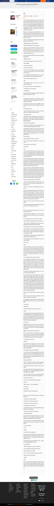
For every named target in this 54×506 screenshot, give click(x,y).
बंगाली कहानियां (33, 490)
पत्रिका (12, 125)
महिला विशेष (13, 131)
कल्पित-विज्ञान (13, 163)
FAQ (9, 491)
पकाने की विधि (13, 150)
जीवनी (12, 149)
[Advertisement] (14, 203)
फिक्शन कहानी (13, 116)
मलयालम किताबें (26, 494)
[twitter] (44, 488)
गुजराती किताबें (26, 487)
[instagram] (42, 488)
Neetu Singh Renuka (18, 16)
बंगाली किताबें (26, 493)
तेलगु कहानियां (33, 495)
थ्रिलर (12, 162)
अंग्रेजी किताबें (26, 484)
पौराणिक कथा (13, 158)
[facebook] (39, 488)
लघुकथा (12, 112)
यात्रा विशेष (13, 129)
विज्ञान (12, 173)
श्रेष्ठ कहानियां (18, 484)
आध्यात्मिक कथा (14, 114)
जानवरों (12, 169)
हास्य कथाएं (13, 123)
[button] (13, 1)
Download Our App (33, 477)
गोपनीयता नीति (11, 487)
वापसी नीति (10, 490)
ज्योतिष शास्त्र (13, 171)
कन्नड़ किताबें (25, 496)
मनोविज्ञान (13, 145)
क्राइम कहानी (13, 176)
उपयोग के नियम (11, 488)
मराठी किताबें (26, 488)
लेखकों (17, 488)
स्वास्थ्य (12, 147)
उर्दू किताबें (25, 497)
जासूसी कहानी (13, 136)
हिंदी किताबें (25, 485)
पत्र (11, 152)
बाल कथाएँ (13, 122)
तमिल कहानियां (33, 494)
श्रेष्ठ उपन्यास (18, 485)
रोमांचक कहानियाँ (14, 141)
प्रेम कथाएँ (13, 134)
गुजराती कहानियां (33, 485)
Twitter (14, 49)
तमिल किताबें (25, 490)
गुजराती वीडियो (18, 487)
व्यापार (12, 165)
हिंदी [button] (16, 1)
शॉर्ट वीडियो (18, 490)
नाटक (12, 133)
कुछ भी (12, 174)
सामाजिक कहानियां (13, 139)
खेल (12, 167)
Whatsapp (14, 52)
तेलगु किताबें (25, 491)
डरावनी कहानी (13, 154)
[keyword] (12, 1)
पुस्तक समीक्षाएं (13, 160)
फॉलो (18, 18)
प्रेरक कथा (13, 118)
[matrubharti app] (26, 1)
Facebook (14, 45)
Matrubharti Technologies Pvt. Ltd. (20, 504)
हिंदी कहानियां (33, 484)
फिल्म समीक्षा (13, 156)
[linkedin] (43, 490)
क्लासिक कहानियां (14, 120)
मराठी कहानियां (33, 487)
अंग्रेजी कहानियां (33, 488)
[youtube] (41, 490)
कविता (12, 127)
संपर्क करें (10, 485)
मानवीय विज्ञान (13, 143)
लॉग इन (48, 1)
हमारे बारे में (10, 484)
